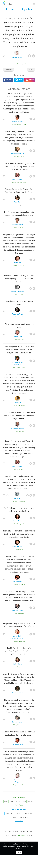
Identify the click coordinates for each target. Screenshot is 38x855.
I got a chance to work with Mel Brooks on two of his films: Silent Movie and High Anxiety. (19, 415)
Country (30, 801)
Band (14, 367)
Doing (19, 524)
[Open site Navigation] (34, 4)
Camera (24, 124)
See (20, 584)
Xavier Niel (8, 813)
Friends (19, 64)
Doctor (24, 182)
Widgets (29, 835)
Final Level (29, 831)
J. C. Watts (17, 813)
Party (23, 725)
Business (14, 124)
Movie (19, 431)
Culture (20, 182)
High (22, 431)
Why (18, 641)
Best (24, 64)
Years (23, 367)
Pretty (16, 156)
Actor (18, 339)
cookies (15, 844)
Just (22, 205)
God (15, 205)
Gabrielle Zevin (27, 813)
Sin (19, 294)
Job (22, 549)
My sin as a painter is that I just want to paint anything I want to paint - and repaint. (19, 278)
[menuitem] (8, 835)
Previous (9, 70)
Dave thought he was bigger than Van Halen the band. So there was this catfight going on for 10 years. (19, 349)
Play (22, 156)
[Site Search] (28, 4)
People (14, 64)
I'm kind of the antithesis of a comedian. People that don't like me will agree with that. (19, 651)
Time (15, 613)
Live (19, 549)
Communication (22, 501)
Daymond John (23, 817)
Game (18, 469)
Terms (8, 835)
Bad (15, 339)
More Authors (19, 821)
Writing (23, 405)
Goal (15, 524)
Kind (19, 156)
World (15, 227)
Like (22, 613)
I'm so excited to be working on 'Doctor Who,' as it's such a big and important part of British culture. (19, 166)
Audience (16, 584)
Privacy (13, 835)
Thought (18, 367)
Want (16, 294)
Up (15, 469)
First (22, 339)
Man (15, 501)
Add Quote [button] (21, 835)
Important (14, 182)
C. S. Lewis (13, 817)
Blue (23, 584)
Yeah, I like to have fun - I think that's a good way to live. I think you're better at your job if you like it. (19, 534)
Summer (22, 641)
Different (18, 405)
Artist (18, 205)
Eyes (24, 801)
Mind (12, 501)
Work (19, 265)
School (19, 725)
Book (19, 613)
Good (16, 549)
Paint (21, 294)
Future (17, 317)
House (23, 265)
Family (18, 801)
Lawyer (19, 124)
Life (14, 405)
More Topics (19, 805)
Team (19, 227)
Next (30, 70)
